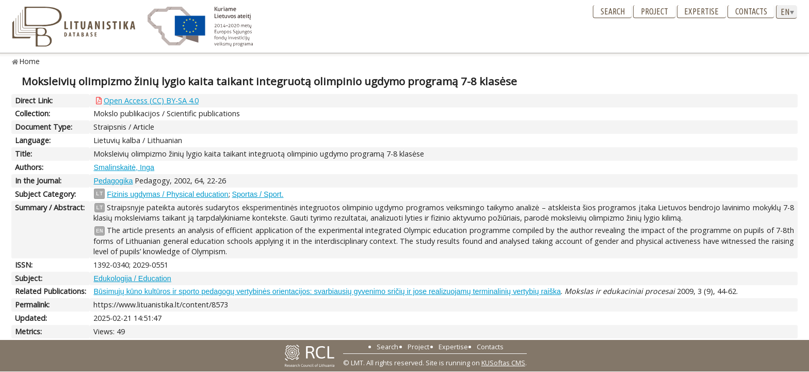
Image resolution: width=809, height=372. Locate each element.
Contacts (751, 11)
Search (613, 11)
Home (30, 61)
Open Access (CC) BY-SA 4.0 (151, 100)
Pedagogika (113, 181)
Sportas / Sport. (258, 194)
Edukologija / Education (132, 278)
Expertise (701, 11)
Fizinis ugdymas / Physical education (167, 194)
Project (654, 11)
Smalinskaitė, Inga (123, 167)
